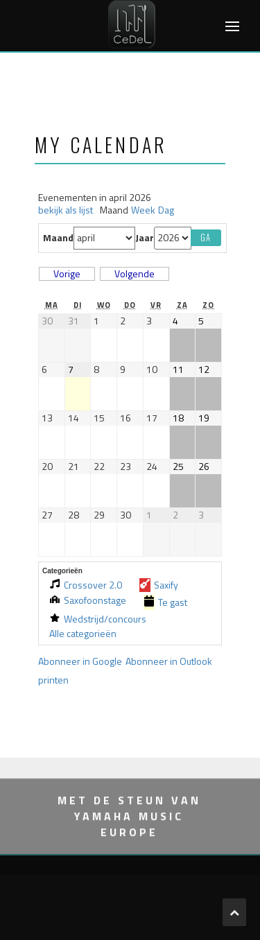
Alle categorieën (82, 634)
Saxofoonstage (87, 601)
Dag (166, 210)
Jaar (144, 238)
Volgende (134, 274)
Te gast (165, 602)
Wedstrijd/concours (97, 619)
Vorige (66, 274)
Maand (58, 238)
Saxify (158, 585)
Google (80, 661)
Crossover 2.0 (85, 585)
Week (143, 210)
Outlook (168, 661)
